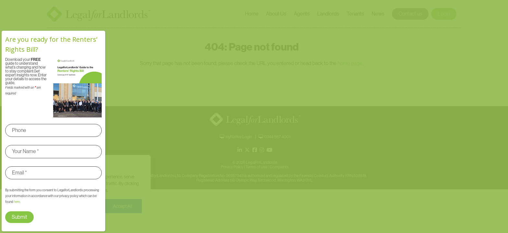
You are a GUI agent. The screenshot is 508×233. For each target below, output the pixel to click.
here (17, 202)
